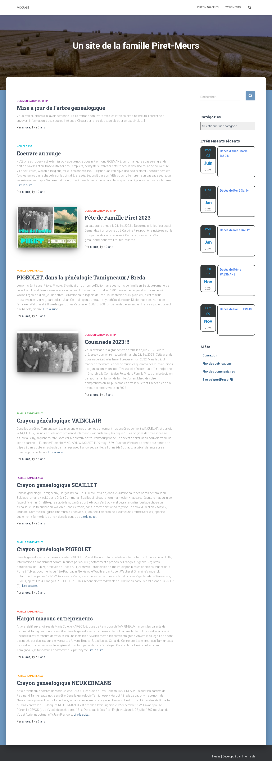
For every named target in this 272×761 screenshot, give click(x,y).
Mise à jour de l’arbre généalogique (61, 107)
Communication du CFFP (32, 101)
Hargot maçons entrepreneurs (55, 613)
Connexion (210, 355)
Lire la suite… (26, 185)
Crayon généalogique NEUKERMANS (64, 678)
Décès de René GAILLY (235, 230)
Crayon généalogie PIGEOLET (54, 544)
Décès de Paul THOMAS (236, 309)
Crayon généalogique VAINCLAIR (59, 415)
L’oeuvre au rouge (39, 153)
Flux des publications (217, 363)
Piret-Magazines (207, 7)
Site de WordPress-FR (218, 379)
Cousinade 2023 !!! (107, 337)
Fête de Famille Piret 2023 (117, 217)
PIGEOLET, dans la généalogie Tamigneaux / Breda (81, 272)
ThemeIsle (248, 751)
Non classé (24, 146)
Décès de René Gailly (234, 190)
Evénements (233, 7)
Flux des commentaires (219, 371)
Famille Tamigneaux (30, 265)
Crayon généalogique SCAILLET (57, 480)
